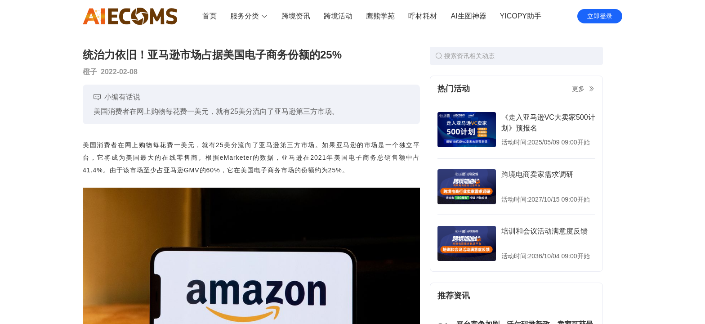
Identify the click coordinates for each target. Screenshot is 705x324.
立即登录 (599, 16)
